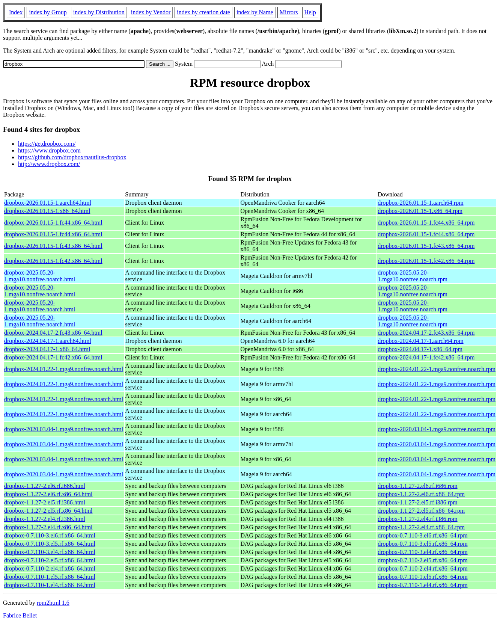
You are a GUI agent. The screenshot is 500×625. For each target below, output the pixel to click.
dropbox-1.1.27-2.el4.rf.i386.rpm (417, 519)
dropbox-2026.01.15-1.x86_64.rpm (420, 211)
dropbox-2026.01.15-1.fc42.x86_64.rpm (426, 261)
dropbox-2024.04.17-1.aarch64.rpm (420, 341)
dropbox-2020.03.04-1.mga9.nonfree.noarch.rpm (436, 429)
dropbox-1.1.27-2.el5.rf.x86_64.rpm (421, 510)
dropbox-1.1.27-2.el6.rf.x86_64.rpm (421, 494)
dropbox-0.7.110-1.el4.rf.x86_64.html (49, 585)
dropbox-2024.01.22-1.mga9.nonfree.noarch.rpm (436, 369)
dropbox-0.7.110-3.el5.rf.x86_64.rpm (422, 543)
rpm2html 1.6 (53, 602)
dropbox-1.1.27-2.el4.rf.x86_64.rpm (421, 527)
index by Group (47, 12)
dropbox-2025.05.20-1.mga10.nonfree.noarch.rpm (412, 275)
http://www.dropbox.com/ (49, 164)
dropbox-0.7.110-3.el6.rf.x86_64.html (49, 535)
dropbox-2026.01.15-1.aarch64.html (47, 202)
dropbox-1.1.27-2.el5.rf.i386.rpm (417, 502)
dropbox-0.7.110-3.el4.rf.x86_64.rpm (422, 552)
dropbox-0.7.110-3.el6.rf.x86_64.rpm (422, 535)
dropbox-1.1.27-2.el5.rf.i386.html (44, 502)
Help (310, 12)
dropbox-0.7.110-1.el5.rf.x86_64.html (49, 577)
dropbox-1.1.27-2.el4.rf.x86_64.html (48, 527)
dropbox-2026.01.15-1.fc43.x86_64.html (53, 246)
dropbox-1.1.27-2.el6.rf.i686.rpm (417, 486)
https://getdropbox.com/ (46, 143)
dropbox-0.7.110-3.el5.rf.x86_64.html (49, 543)
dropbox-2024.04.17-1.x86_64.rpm (420, 349)
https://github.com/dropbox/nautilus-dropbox (72, 157)
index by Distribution (99, 12)
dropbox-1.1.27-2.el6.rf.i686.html (44, 486)
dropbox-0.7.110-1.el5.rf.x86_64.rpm (422, 577)
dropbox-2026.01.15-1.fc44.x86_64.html (53, 222)
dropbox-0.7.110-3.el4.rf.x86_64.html (49, 552)
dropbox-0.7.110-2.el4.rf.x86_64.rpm (422, 568)
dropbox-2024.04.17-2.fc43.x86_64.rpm (426, 332)
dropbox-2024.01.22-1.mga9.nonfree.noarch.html (63, 369)
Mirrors (289, 12)
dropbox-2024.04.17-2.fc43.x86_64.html (53, 332)
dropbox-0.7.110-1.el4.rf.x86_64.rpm (422, 585)
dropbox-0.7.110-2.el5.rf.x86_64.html (49, 560)
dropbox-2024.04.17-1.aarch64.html (47, 341)
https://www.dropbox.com (49, 150)
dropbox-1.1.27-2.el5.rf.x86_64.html (48, 510)
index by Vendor (150, 12)
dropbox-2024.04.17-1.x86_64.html (47, 349)
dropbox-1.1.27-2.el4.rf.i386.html (44, 519)
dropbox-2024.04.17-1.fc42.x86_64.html (53, 357)
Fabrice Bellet (20, 615)
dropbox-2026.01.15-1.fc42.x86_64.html (53, 261)
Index (16, 12)
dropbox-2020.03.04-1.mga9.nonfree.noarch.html (63, 429)
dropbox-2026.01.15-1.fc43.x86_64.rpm (426, 246)
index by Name (254, 12)
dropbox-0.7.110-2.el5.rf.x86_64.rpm (422, 560)
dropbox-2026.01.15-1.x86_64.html (47, 211)
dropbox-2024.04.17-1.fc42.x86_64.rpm (426, 357)
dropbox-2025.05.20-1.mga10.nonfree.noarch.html (39, 275)
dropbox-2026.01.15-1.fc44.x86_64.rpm (426, 222)
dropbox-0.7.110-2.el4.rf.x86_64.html (49, 568)
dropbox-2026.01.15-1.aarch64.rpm (420, 202)
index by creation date (203, 12)
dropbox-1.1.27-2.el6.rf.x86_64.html (48, 494)
